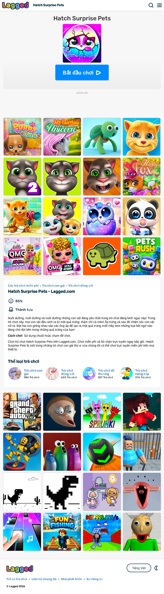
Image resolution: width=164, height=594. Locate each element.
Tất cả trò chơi (16, 579)
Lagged (16, 5)
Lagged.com (20, 569)
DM (156, 568)
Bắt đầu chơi (78, 73)
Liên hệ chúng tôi (44, 579)
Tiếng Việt (139, 568)
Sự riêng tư (94, 579)
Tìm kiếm (151, 5)
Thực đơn (159, 5)
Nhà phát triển (71, 579)
